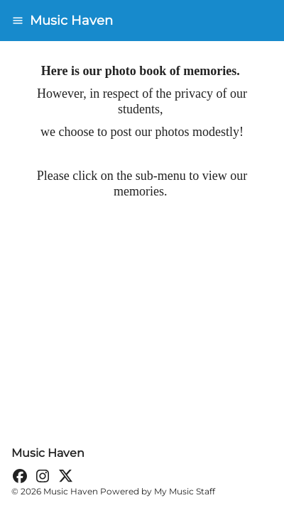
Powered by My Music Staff (157, 491)
